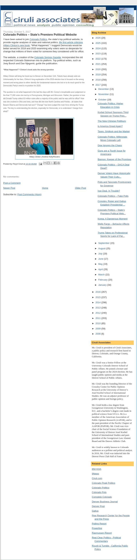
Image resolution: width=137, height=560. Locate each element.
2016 (98, 292)
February (103, 279)
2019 (98, 74)
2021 (98, 64)
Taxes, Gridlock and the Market (114, 131)
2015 (98, 297)
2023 (98, 53)
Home (45, 188)
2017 (98, 85)
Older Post (80, 188)
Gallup (95, 511)
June (101, 258)
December (104, 89)
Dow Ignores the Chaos (110, 145)
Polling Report (99, 523)
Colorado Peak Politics (103, 483)
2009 (98, 328)
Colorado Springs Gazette (47, 57)
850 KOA (96, 469)
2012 (98, 312)
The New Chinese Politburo (112, 121)
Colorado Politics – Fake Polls (113, 196)
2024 (98, 48)
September (104, 243)
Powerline (97, 528)
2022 (98, 58)
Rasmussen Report (102, 533)
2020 (98, 69)
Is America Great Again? (110, 126)
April (101, 269)
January (102, 285)
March (101, 274)
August (102, 248)
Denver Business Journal (105, 501)
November (104, 94)
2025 (98, 43)
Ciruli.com (97, 478)
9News (95, 473)
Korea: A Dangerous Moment (112, 218)
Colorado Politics (38, 39)
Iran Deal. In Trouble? (109, 190)
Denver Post (98, 506)
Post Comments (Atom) (29, 194)
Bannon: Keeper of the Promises (114, 159)
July (100, 253)
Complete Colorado (102, 497)
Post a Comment (12, 183)
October (102, 99)
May (100, 264)
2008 (98, 333)
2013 (98, 307)
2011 (98, 318)
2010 (98, 323)
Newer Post (9, 188)
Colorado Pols (99, 492)
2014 (98, 302)
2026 (98, 37)
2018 (98, 79)
